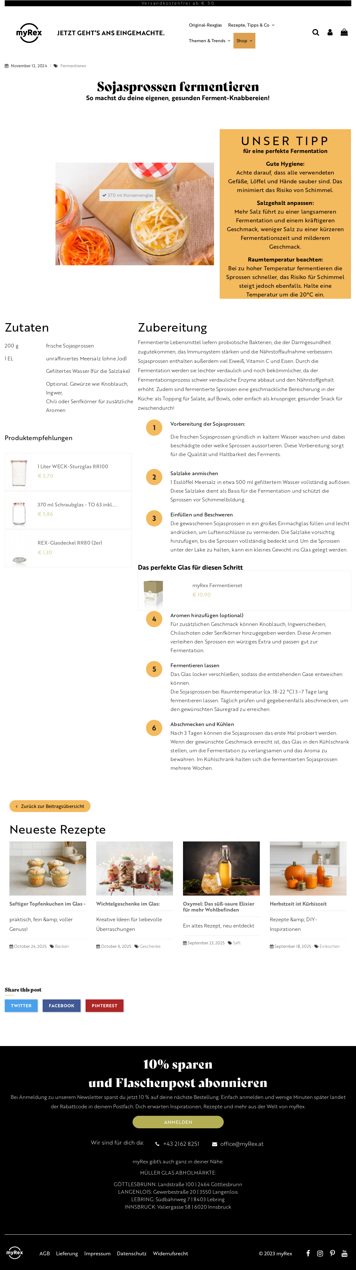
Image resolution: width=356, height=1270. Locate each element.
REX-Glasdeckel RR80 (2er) (70, 542)
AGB (44, 1253)
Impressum (97, 1253)
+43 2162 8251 (181, 1143)
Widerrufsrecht (170, 1253)
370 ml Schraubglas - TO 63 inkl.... (77, 504)
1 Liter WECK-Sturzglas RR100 (73, 466)
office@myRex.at (242, 1143)
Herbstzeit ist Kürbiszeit (298, 903)
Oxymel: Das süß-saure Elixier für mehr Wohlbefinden (218, 906)
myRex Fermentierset (217, 585)
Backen (62, 946)
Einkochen (330, 946)
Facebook (61, 1005)
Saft (237, 943)
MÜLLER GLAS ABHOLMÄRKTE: (178, 1173)
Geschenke (150, 946)
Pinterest (104, 1005)
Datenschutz (132, 1253)
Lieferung (67, 1253)
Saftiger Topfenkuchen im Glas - (47, 903)
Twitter (21, 1005)
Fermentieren (73, 66)
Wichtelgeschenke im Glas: (128, 903)
